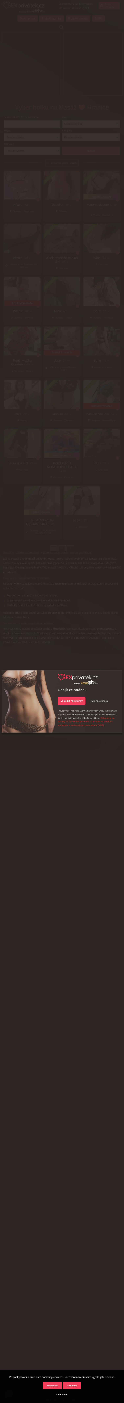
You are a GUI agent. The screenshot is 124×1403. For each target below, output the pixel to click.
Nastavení (52, 1385)
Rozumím (72, 1385)
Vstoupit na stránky (71, 701)
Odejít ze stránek (99, 701)
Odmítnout (62, 1394)
